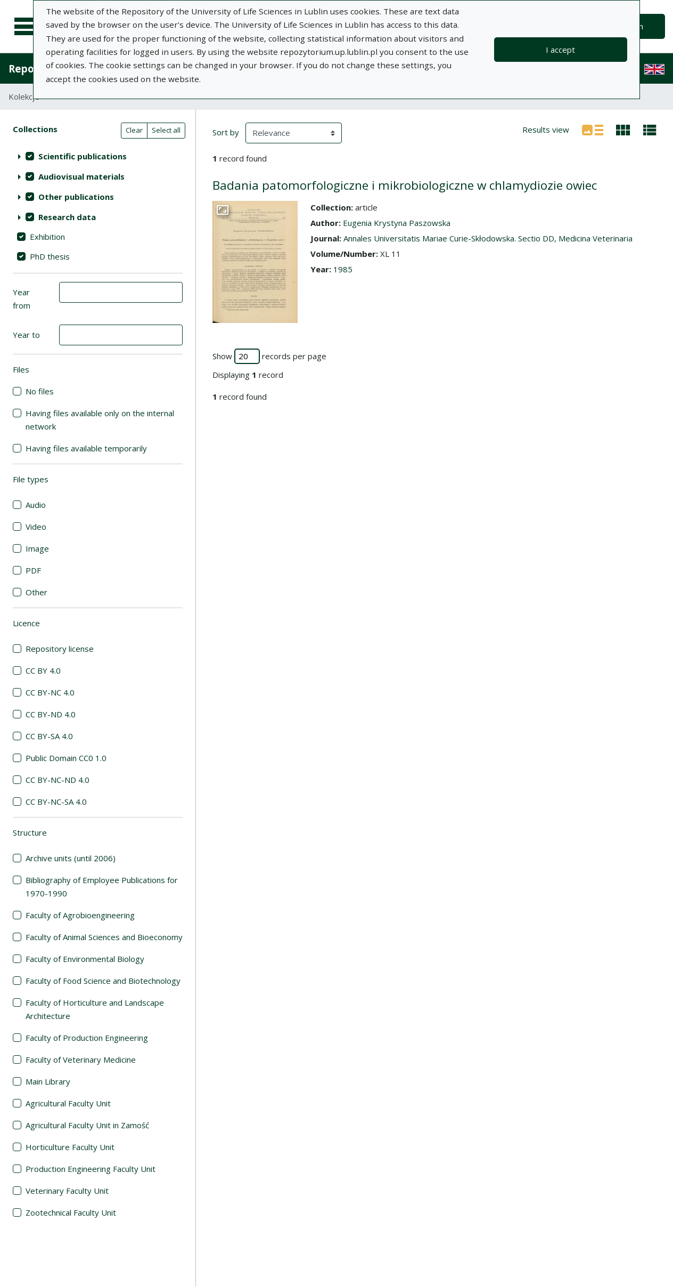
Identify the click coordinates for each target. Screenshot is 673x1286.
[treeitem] (98, 156)
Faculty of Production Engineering (87, 1037)
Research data (67, 217)
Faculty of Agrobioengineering (80, 915)
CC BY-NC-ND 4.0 (57, 779)
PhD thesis (50, 256)
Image (37, 548)
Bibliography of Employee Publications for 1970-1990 (102, 887)
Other (36, 592)
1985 (342, 269)
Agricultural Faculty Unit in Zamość (87, 1125)
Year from (21, 299)
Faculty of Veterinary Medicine (81, 1059)
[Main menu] (27, 26)
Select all (166, 130)
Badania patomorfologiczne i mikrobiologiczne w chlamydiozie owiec (404, 185)
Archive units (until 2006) (71, 858)
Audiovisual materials (81, 176)
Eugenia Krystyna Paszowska (396, 222)
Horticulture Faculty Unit (70, 1147)
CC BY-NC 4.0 (50, 692)
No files (40, 391)
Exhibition (47, 236)
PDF (33, 570)
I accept (560, 49)
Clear (134, 130)
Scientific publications (82, 156)
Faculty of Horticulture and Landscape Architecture (95, 1009)
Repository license (60, 648)
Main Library (48, 1081)
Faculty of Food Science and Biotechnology (103, 980)
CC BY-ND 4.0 (51, 714)
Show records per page (269, 356)
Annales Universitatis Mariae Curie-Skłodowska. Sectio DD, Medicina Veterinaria (488, 238)
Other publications (76, 196)
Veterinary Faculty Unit (67, 1190)
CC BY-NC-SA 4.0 (56, 801)
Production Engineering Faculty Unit (90, 1168)
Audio (36, 504)
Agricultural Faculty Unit (68, 1103)
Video (36, 526)
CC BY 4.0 (43, 670)
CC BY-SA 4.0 (49, 736)
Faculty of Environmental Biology (85, 958)
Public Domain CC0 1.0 (66, 758)
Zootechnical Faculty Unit (71, 1212)
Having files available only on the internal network (100, 420)
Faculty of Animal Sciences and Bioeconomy (104, 937)
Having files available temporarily (86, 448)
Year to (26, 334)
